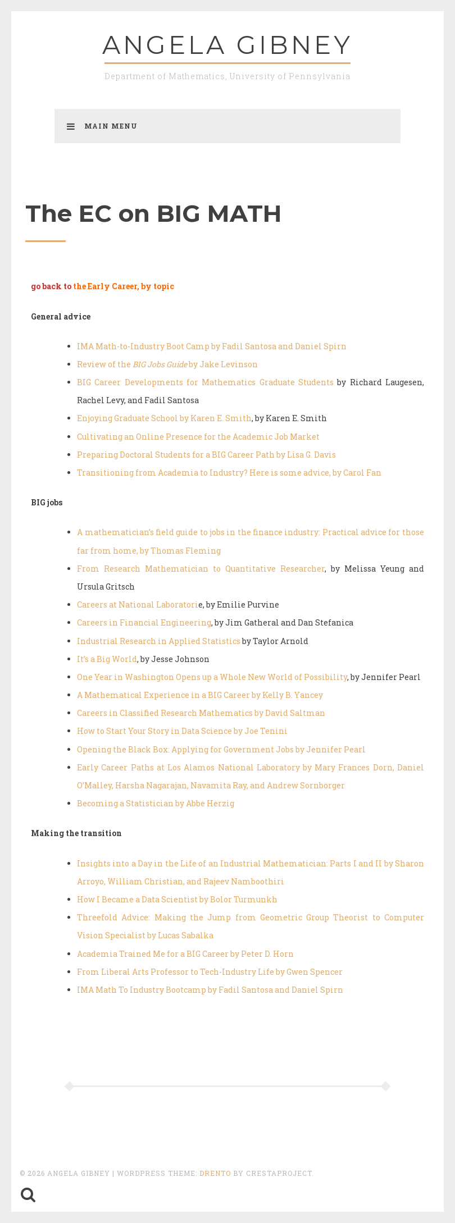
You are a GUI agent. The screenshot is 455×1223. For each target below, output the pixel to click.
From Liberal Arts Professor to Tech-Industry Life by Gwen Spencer (210, 971)
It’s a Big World (107, 659)
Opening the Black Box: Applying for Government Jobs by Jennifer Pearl (221, 749)
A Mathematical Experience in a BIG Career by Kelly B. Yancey (200, 695)
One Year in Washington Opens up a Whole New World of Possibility (212, 677)
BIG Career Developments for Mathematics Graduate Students (205, 382)
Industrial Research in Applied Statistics (158, 641)
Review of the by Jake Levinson (167, 364)
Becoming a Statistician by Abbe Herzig (155, 803)
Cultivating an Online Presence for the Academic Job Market (198, 436)
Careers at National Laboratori (137, 604)
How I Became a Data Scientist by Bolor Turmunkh (177, 899)
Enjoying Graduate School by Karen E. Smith (164, 418)
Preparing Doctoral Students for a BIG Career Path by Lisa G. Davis (206, 454)
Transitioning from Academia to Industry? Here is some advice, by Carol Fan (229, 472)
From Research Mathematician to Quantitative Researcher (201, 568)
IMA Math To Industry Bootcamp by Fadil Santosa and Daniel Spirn (210, 989)
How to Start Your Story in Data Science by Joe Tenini (182, 730)
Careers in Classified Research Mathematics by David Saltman (201, 713)
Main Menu (102, 125)
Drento (215, 1173)
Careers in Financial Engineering (144, 622)
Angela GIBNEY (227, 44)
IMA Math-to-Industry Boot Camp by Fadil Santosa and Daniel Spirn (212, 346)
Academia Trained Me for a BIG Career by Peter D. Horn (185, 953)
